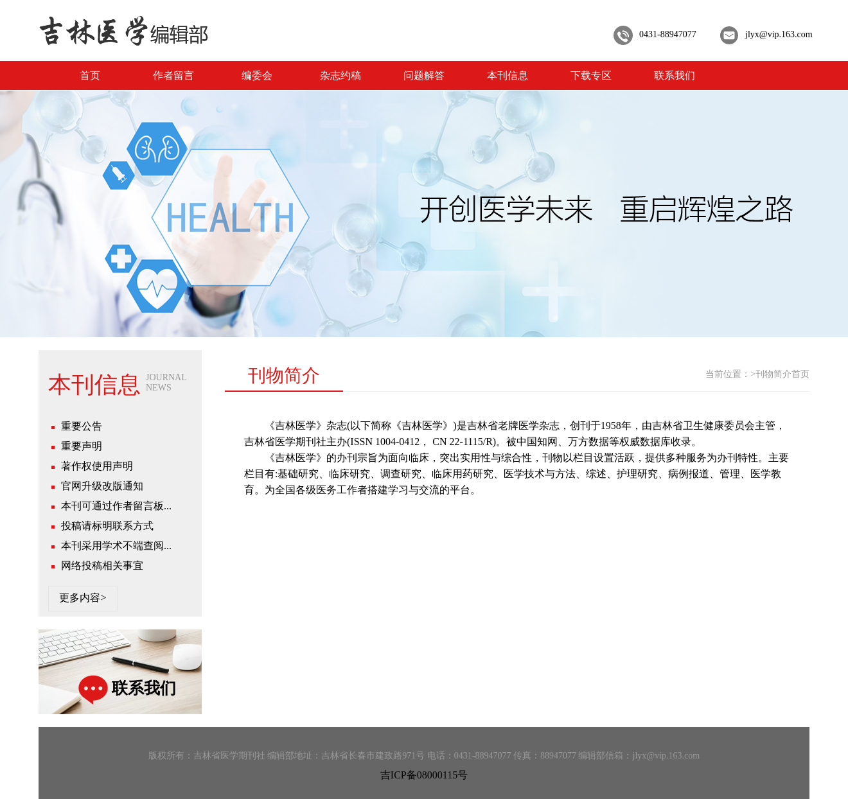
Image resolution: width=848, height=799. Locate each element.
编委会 (257, 75)
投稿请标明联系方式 (107, 525)
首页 (90, 75)
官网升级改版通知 (102, 485)
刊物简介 (773, 374)
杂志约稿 (340, 75)
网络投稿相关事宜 (102, 565)
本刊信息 (507, 75)
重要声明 (81, 446)
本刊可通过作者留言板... (116, 505)
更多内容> (82, 597)
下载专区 (591, 75)
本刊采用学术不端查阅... (116, 545)
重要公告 (81, 426)
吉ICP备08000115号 (424, 774)
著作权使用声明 (97, 466)
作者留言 (173, 75)
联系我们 (674, 75)
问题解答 (424, 75)
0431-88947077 (667, 34)
